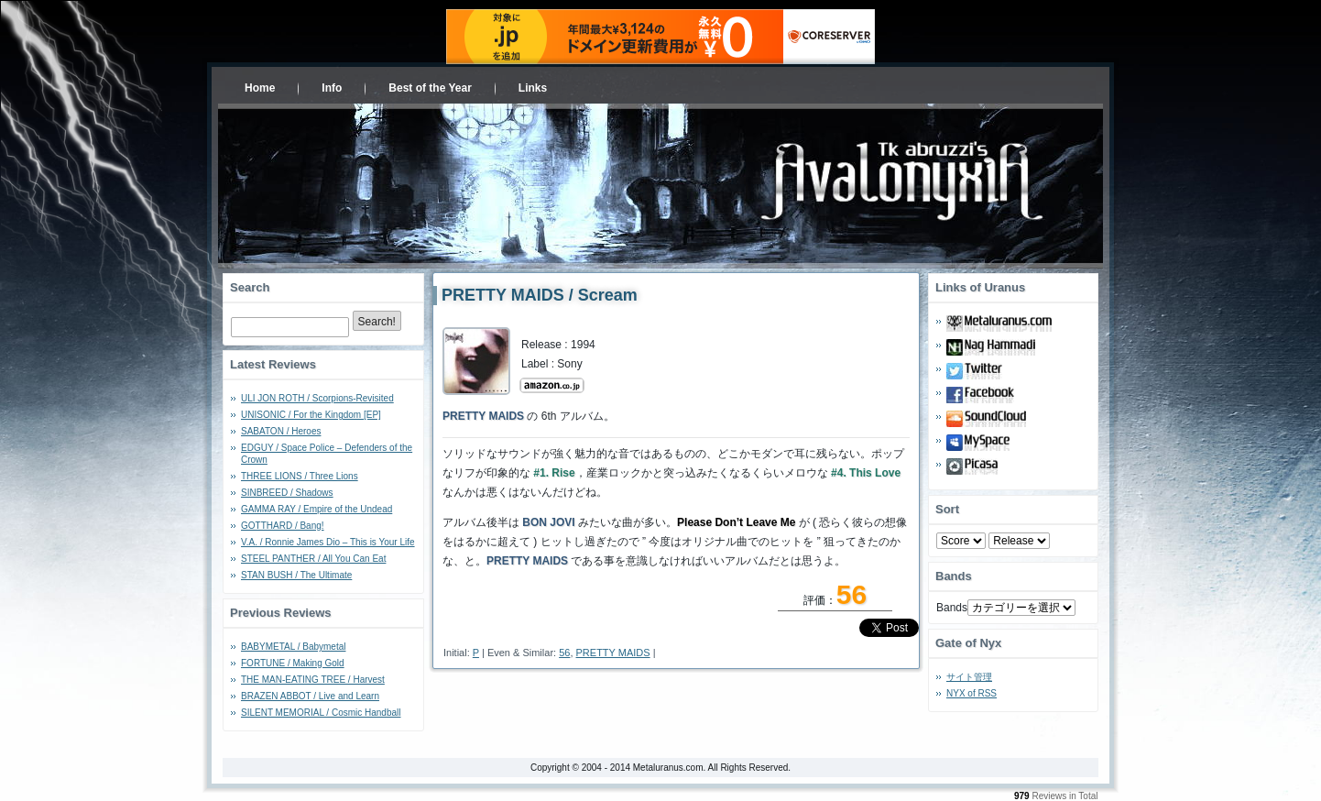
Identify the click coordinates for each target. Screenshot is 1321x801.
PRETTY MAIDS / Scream (540, 295)
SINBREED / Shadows (287, 493)
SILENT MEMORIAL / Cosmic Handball (321, 713)
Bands (951, 607)
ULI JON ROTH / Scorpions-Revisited (317, 398)
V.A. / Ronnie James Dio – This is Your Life (328, 542)
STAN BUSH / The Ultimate (296, 575)
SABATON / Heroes (281, 431)
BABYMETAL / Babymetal (293, 647)
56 (564, 652)
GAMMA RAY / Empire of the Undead (316, 509)
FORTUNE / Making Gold (292, 663)
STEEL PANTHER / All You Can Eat (313, 559)
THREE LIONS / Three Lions (299, 476)
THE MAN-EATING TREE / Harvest (313, 680)
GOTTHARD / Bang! (282, 526)
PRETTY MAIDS (613, 652)
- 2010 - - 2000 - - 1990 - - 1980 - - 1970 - (1019, 540)
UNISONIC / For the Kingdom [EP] (311, 415)
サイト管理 (969, 677)
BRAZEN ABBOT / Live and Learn (310, 696)
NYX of (971, 693)
